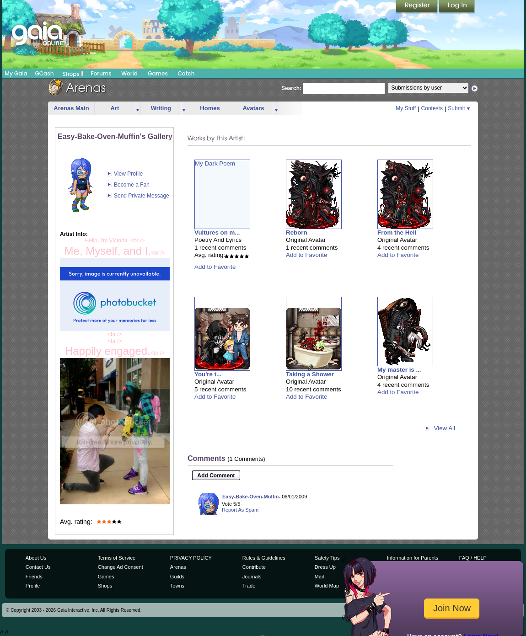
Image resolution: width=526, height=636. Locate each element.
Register (417, 7)
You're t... (207, 374)
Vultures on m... (217, 232)
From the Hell (396, 232)
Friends (34, 576)
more (137, 108)
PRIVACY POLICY (191, 558)
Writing (161, 108)
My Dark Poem (215, 163)
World (129, 73)
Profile (33, 585)
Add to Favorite (215, 266)
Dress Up (325, 567)
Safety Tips (327, 558)
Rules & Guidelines (263, 558)
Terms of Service (116, 558)
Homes (210, 108)
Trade (248, 585)
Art (115, 108)
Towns (177, 585)
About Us (36, 558)
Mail (319, 576)
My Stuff (406, 108)
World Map (327, 585)
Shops (73, 73)
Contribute (254, 567)
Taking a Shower (310, 374)
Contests (432, 108)
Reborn (296, 232)
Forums (101, 73)
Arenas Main (71, 108)
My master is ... (399, 369)
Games (158, 73)
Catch (186, 73)
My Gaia (16, 73)
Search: (291, 88)
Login (457, 7)
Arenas (178, 567)
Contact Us (38, 567)
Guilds (177, 576)
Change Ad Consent (120, 567)
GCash (44, 73)
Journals (252, 576)
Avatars (253, 108)
